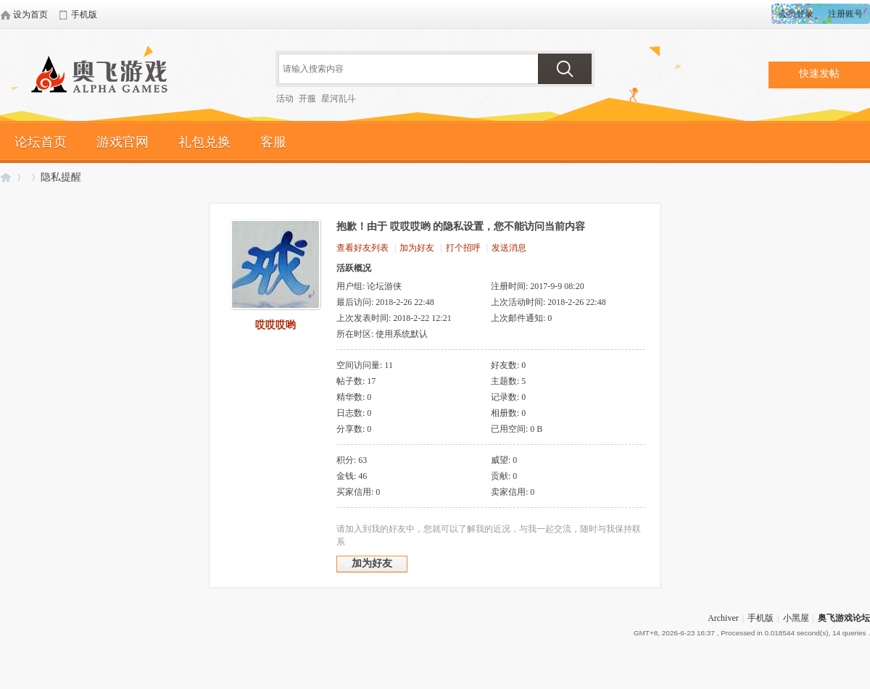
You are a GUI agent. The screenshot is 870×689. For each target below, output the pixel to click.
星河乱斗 (338, 98)
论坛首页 (40, 142)
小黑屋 (796, 618)
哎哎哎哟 (275, 325)
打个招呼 (463, 248)
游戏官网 (122, 142)
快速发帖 (819, 73)
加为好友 (416, 248)
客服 (273, 142)
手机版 (760, 618)
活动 (285, 98)
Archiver (723, 618)
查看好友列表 (362, 248)
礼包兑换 (204, 142)
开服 (307, 98)
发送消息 (509, 248)
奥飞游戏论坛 (105, 76)
